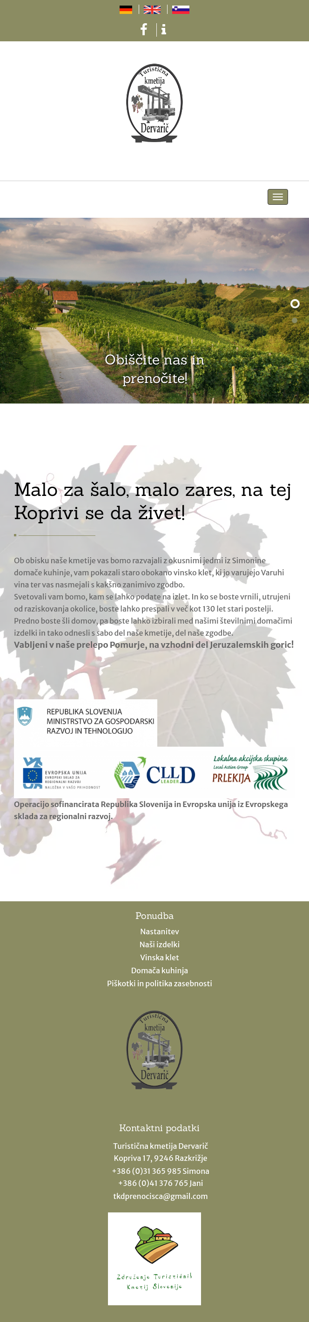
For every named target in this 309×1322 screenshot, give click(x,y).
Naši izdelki (160, 944)
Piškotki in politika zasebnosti (159, 983)
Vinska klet (159, 957)
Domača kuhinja (159, 970)
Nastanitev (159, 931)
